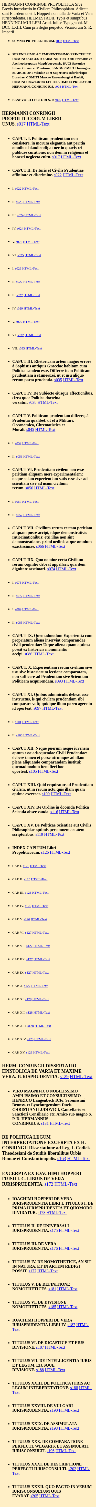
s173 (41, 1212)
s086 (28, 654)
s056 (29, 488)
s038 (32, 402)
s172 (49, 1184)
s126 (45, 852)
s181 (52, 1289)
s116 (54, 812)
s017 (21, 124)
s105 (33, 771)
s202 (72, 1469)
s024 (20, 215)
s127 (28, 932)
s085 (19, 622)
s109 (46, 794)
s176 (54, 1248)
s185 (52, 1307)
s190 (54, 1410)
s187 (71, 1325)
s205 (34, 1496)
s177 (32, 1271)
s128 (28, 999)
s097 (37, 708)
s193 (54, 1428)
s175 (54, 1230)
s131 (45, 1123)
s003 (58, 86)
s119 (39, 834)
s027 (19, 282)
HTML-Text (71, 41)
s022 (58, 175)
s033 (22, 348)
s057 (18, 501)
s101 (18, 722)
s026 (18, 268)
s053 (19, 456)
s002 (59, 41)
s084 (18, 609)
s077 (19, 596)
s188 (40, 1370)
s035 (58, 380)
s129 (64, 1076)
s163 (61, 1158)
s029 (20, 308)
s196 (51, 1451)
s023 (19, 202)
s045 (30, 429)
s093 (59, 681)
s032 (20, 335)
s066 (40, 546)
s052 (18, 443)
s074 (51, 569)
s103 (19, 735)
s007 (58, 100)
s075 (18, 582)
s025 (19, 242)
